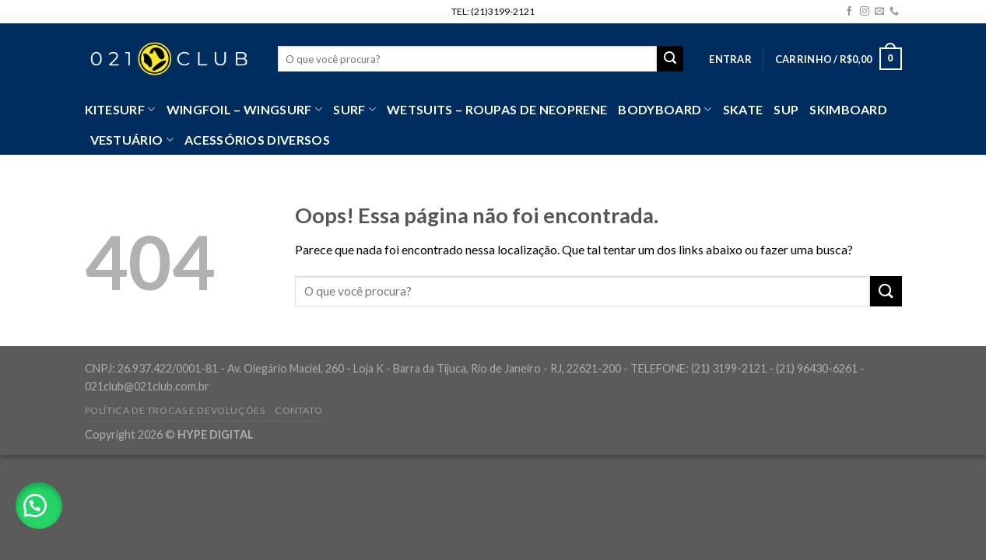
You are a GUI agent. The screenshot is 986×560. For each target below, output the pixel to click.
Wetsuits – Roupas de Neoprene (497, 109)
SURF (354, 109)
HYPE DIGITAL (215, 434)
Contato (298, 410)
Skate (743, 109)
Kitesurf (120, 109)
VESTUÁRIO (132, 140)
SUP (786, 109)
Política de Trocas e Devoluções (175, 410)
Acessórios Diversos (257, 139)
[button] (39, 505)
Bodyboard (664, 109)
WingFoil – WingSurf (245, 109)
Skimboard (848, 109)
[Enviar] (885, 291)
